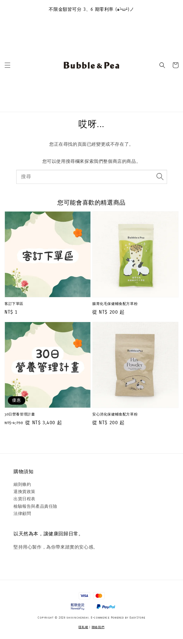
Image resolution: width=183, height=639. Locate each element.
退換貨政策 (24, 491)
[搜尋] (160, 176)
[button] (7, 65)
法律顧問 (22, 513)
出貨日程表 (24, 498)
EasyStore (137, 617)
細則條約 (22, 484)
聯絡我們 (98, 627)
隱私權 (83, 627)
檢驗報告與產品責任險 (35, 506)
